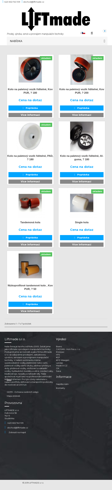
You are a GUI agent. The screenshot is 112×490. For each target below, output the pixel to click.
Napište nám (62, 384)
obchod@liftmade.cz (16, 427)
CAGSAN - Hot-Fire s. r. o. (68, 349)
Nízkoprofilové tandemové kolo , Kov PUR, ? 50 (30, 287)
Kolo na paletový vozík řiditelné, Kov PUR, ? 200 (81, 91)
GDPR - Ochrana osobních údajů (22, 392)
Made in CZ (61, 365)
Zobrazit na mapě (15, 432)
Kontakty (60, 388)
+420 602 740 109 (14, 423)
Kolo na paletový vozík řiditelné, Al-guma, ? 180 (81, 157)
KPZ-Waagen (62, 360)
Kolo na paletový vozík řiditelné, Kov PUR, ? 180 (30, 91)
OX (57, 368)
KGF (58, 357)
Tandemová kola (30, 222)
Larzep (59, 363)
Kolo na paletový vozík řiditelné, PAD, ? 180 (30, 157)
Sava (58, 371)
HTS (58, 354)
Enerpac (60, 352)
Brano (59, 346)
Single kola (82, 222)
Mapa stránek (13, 396)
